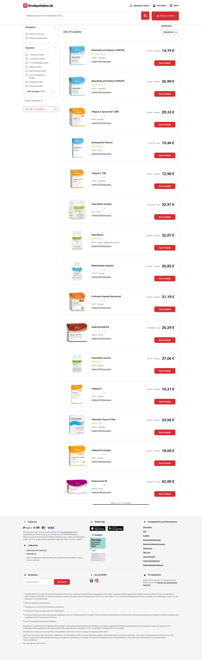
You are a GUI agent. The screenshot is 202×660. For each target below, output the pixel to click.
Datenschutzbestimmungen (154, 544)
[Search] (144, 16)
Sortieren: (166, 26)
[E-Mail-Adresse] (38, 582)
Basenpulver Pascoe (102, 142)
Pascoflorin (97, 235)
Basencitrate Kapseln (102, 265)
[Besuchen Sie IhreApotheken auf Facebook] (91, 580)
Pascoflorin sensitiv (102, 204)
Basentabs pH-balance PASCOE (108, 50)
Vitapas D (97, 388)
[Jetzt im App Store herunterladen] (97, 528)
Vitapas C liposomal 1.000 (105, 112)
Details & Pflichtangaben (101, 62)
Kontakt (146, 536)
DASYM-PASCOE (100, 327)
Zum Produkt (165, 63)
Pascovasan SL (99, 481)
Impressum (147, 548)
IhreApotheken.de (68, 532)
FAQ (144, 532)
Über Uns (146, 553)
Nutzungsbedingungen (152, 540)
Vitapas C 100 (99, 173)
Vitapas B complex (101, 450)
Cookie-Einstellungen (151, 561)
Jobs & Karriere (149, 557)
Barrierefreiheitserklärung (153, 565)
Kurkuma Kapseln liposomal (106, 296)
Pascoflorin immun (101, 358)
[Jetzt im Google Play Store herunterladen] (115, 528)
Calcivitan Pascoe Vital (103, 419)
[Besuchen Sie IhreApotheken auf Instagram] (96, 580)
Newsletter (147, 528)
